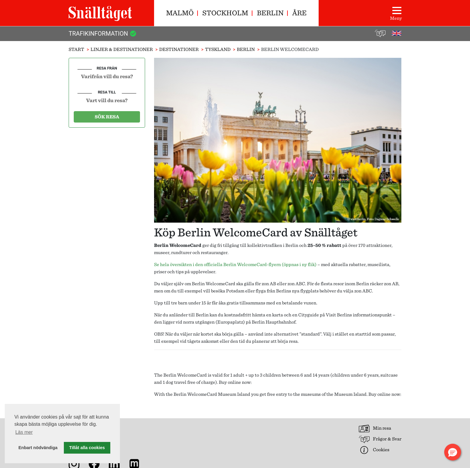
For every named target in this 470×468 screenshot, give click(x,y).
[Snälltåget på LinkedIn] (115, 463)
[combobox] (107, 76)
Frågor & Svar (380, 439)
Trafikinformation (103, 33)
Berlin (270, 12)
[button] (452, 452)
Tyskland (218, 49)
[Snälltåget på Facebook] (95, 463)
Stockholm (225, 12)
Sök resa (107, 117)
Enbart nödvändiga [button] (38, 447)
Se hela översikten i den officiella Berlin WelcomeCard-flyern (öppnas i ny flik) (235, 264)
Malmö (180, 12)
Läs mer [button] (24, 432)
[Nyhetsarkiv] (135, 463)
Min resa (375, 428)
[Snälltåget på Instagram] (75, 463)
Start (76, 49)
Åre (299, 12)
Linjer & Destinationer (122, 49)
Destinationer (179, 49)
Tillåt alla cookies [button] (87, 447)
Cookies (374, 450)
